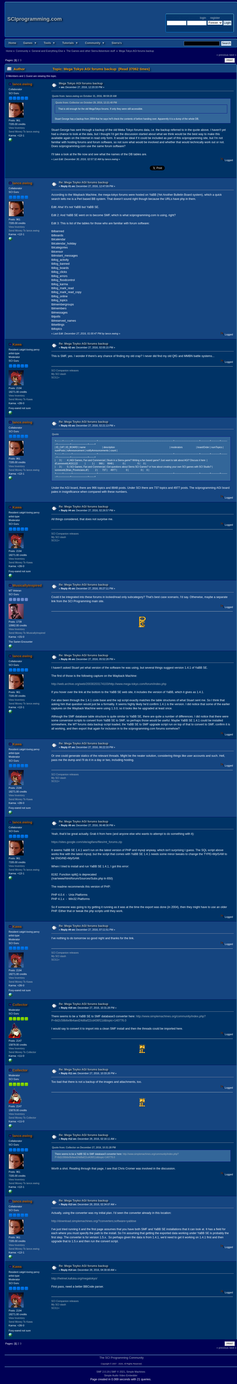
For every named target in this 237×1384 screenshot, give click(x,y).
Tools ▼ (49, 43)
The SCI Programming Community (121, 1357)
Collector (20, 1005)
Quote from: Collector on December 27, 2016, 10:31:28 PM (84, 1147)
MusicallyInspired (27, 585)
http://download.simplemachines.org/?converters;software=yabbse (93, 1221)
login (203, 18)
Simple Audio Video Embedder (121, 1375)
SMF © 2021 (118, 1371)
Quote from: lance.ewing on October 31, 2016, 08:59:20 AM (84, 96)
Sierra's (117, 43)
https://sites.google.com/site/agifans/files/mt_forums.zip (86, 842)
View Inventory (17, 127)
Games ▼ (30, 43)
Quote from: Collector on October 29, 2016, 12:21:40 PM (86, 102)
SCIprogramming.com (34, 19)
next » (233, 54)
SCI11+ (55, 377)
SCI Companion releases (65, 370)
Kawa (17, 344)
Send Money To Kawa (20, 399)
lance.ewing (22, 84)
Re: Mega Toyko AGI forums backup (83, 182)
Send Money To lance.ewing (24, 131)
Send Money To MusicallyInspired (27, 632)
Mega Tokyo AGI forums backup (81, 83)
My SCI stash (58, 374)
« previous (223, 54)
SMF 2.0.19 (103, 1371)
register (215, 18)
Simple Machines (136, 1371)
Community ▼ (95, 43)
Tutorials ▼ (70, 43)
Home (12, 43)
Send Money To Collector (22, 1052)
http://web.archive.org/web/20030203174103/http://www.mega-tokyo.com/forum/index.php (108, 684)
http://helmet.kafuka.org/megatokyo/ (74, 1278)
